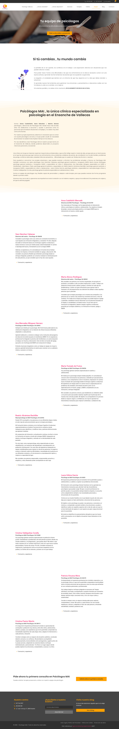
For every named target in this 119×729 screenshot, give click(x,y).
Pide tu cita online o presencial (59, 33)
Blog (103, 7)
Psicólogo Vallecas (27, 7)
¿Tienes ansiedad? (42, 7)
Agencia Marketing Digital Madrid (81, 726)
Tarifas (88, 7)
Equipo (96, 7)
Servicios (69, 7)
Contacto (111, 7)
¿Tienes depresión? (57, 7)
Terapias (79, 7)
